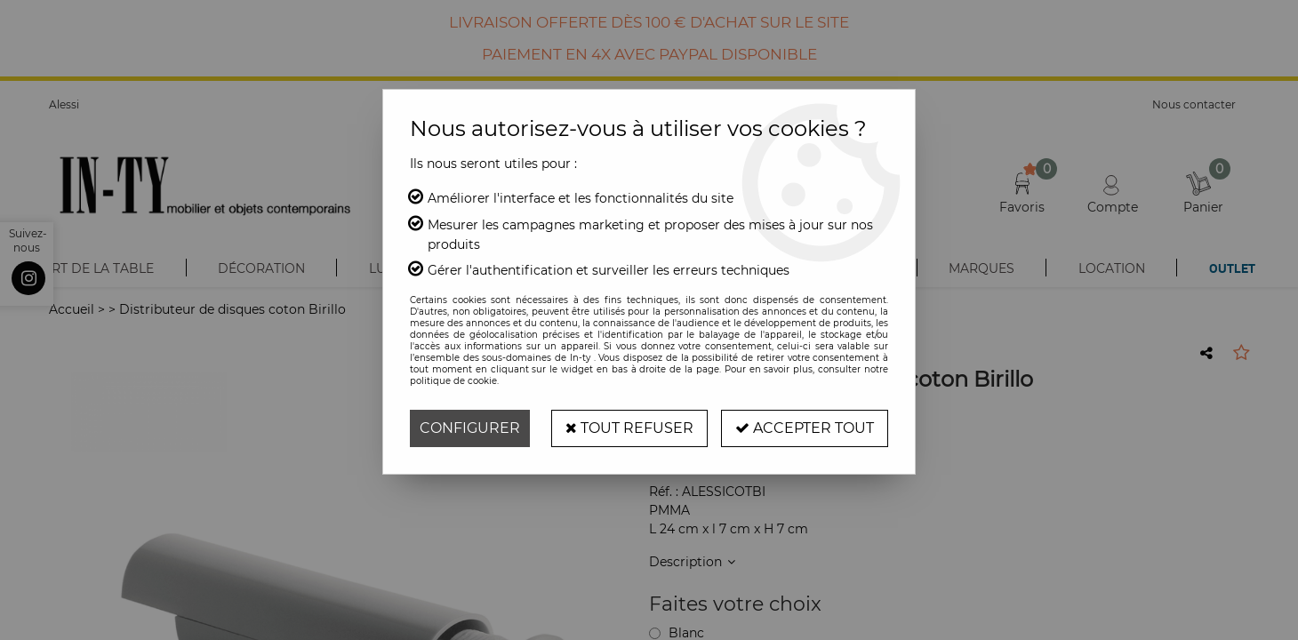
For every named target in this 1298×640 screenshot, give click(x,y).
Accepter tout (804, 428)
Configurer (470, 428)
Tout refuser (629, 428)
